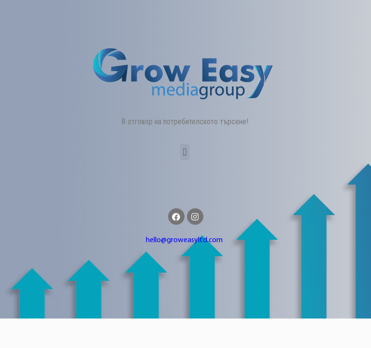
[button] (184, 152)
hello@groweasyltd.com (184, 240)
